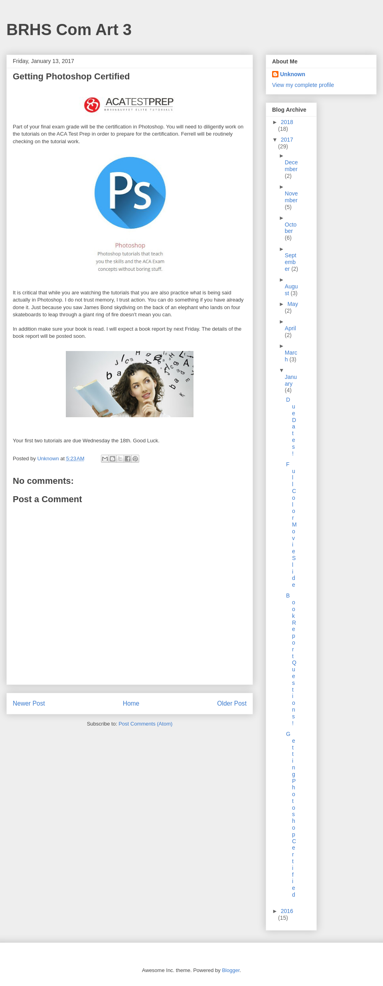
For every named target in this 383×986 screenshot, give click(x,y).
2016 (287, 911)
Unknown (292, 74)
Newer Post (29, 703)
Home (131, 703)
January (291, 380)
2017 (287, 139)
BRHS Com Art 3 (69, 29)
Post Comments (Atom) (145, 724)
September (290, 262)
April (290, 328)
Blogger (230, 970)
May (292, 304)
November (291, 196)
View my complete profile (303, 85)
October (291, 228)
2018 (287, 122)
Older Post (232, 703)
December (291, 165)
